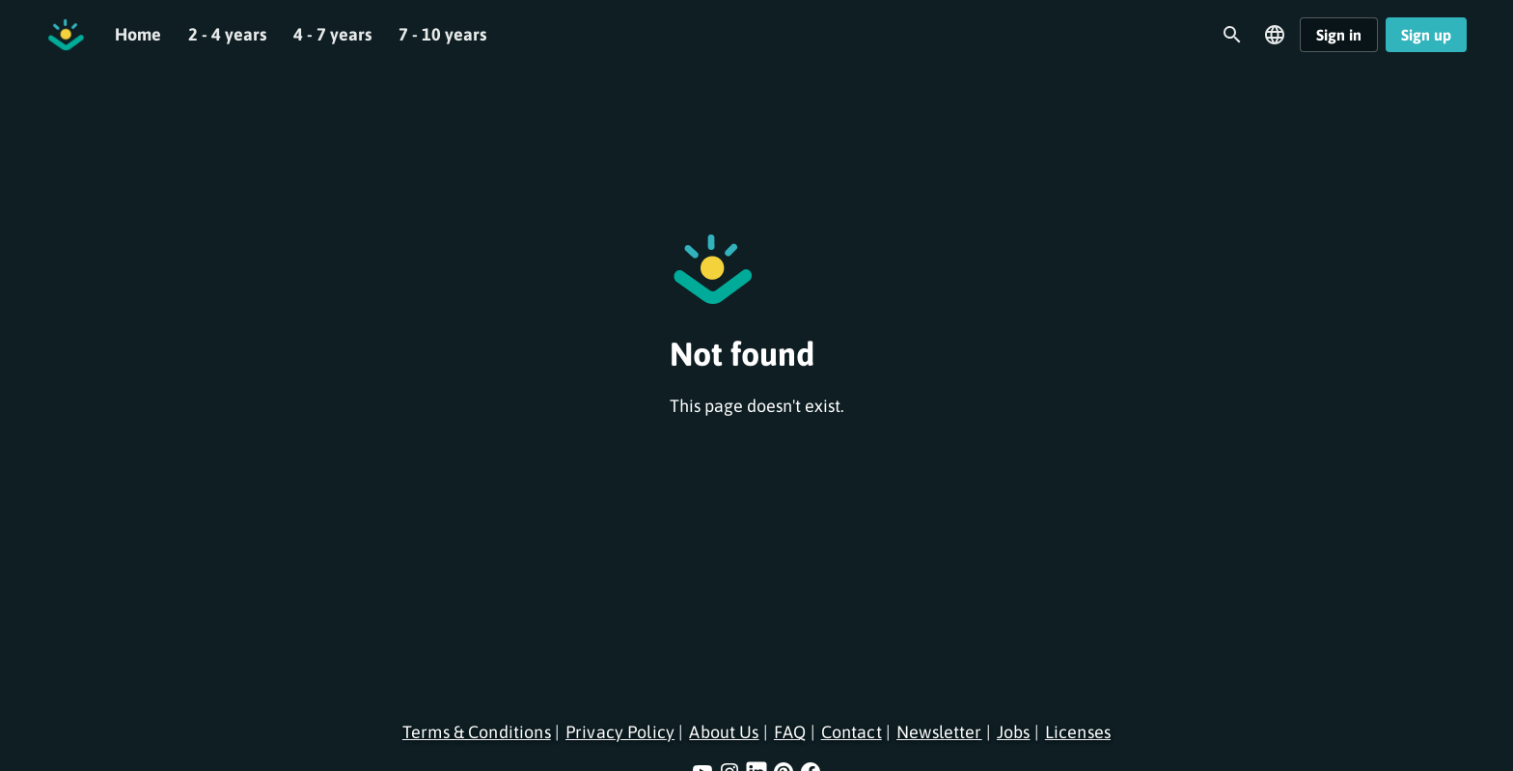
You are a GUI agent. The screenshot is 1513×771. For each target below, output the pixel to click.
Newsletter (939, 732)
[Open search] (1232, 34)
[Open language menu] (1274, 34)
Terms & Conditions (476, 732)
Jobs (1014, 732)
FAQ (790, 732)
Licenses (1078, 732)
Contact (851, 732)
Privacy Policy (619, 732)
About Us (723, 732)
